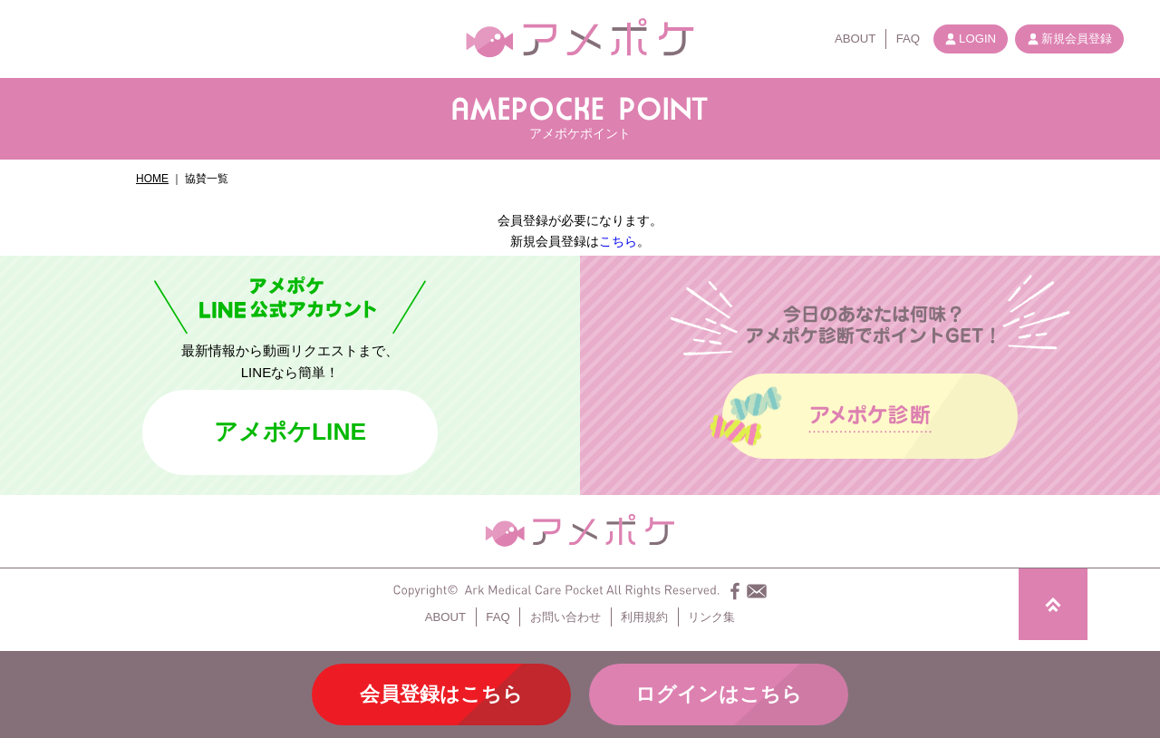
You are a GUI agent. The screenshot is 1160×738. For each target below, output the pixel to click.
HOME (152, 178)
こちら (618, 241)
